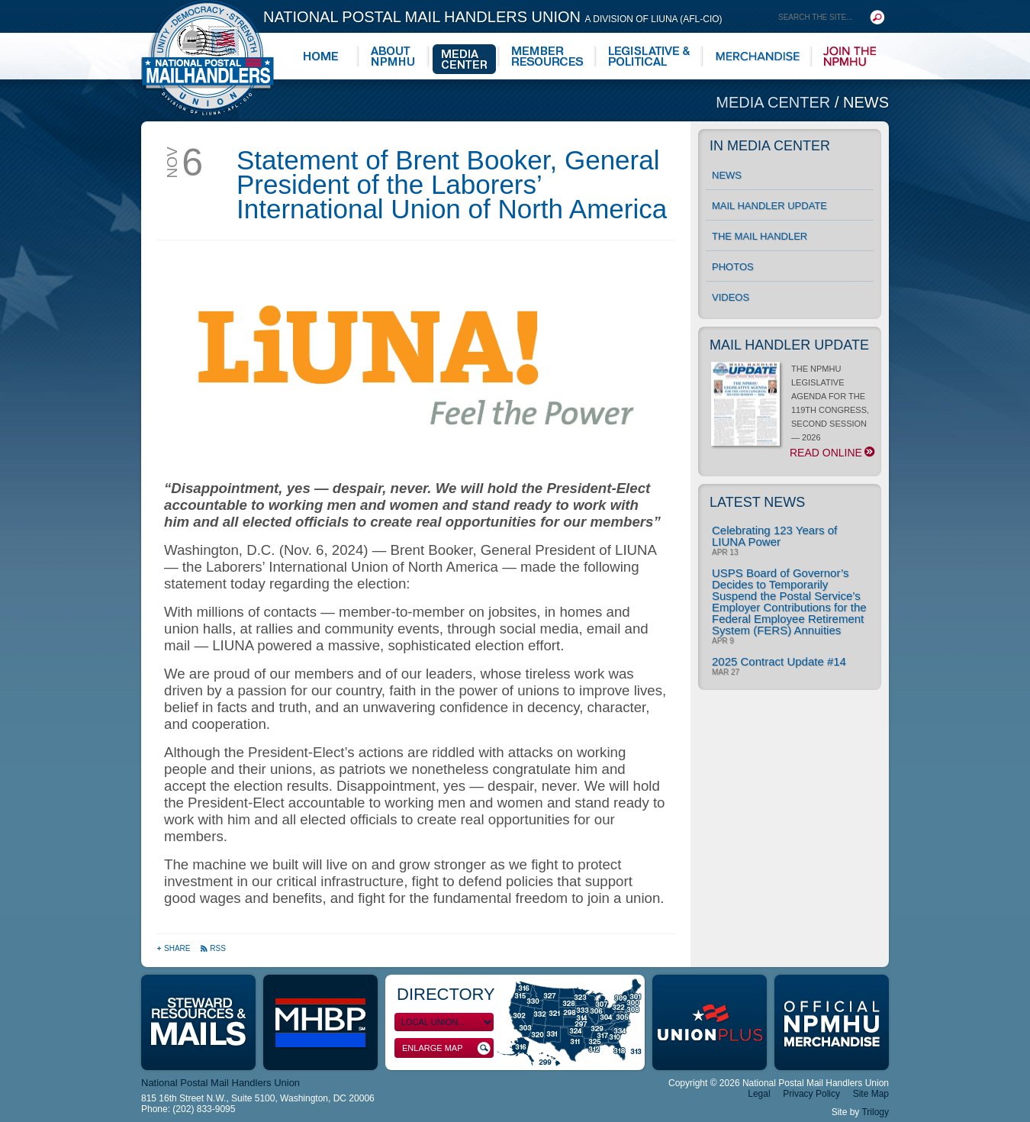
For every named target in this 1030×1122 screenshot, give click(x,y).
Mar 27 (725, 672)
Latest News (757, 502)
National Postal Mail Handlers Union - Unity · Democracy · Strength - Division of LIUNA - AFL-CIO (207, 57)
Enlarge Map (446, 1048)
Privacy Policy (811, 1093)
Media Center (775, 102)
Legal (759, 1093)
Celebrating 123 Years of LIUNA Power (774, 536)
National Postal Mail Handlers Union (493, 16)
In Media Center (770, 145)
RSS (213, 948)
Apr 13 (725, 552)
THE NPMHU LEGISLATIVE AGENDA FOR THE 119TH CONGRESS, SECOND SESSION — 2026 (792, 411)
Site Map (871, 1093)
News (866, 102)
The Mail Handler (759, 236)
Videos (730, 297)
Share (174, 948)
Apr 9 (723, 641)
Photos (733, 266)
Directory (446, 994)
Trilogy (875, 1112)
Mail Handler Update (769, 205)
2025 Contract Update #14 (779, 661)
